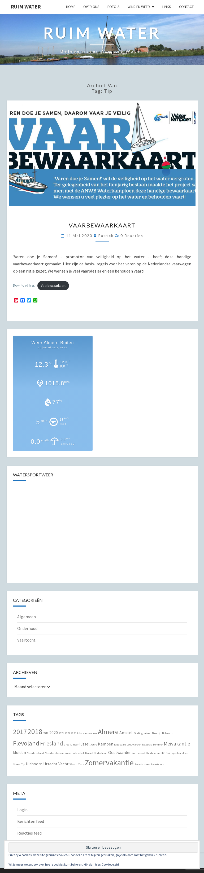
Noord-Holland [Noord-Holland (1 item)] (35, 753)
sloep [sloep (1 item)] (185, 753)
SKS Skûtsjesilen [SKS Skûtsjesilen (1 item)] (170, 753)
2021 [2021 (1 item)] (61, 733)
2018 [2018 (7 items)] (35, 731)
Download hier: (24, 285)
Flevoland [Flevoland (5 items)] (26, 743)
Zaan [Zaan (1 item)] (81, 764)
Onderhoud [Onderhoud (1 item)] (100, 753)
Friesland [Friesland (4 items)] (51, 743)
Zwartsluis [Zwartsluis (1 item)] (157, 764)
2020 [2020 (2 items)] (53, 732)
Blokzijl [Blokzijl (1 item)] (156, 733)
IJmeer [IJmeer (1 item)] (74, 744)
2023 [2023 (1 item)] (73, 733)
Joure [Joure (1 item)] (93, 744)
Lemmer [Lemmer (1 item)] (158, 744)
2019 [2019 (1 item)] (46, 733)
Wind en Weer (139, 6)
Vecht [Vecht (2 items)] (63, 763)
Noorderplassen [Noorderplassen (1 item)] (54, 753)
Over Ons (91, 6)
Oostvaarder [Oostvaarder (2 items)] (119, 752)
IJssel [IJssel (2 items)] (84, 744)
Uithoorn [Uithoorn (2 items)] (34, 763)
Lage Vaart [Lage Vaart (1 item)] (120, 744)
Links (166, 6)
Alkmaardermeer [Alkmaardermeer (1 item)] (87, 733)
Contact (186, 6)
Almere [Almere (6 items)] (108, 731)
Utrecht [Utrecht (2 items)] (50, 763)
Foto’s (113, 6)
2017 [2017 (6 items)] (20, 731)
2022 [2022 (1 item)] (67, 733)
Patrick (106, 235)
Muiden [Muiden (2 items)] (19, 752)
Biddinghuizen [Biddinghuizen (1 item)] (142, 733)
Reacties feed (29, 833)
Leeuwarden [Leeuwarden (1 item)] (134, 744)
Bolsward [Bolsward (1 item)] (167, 733)
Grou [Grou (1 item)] (67, 744)
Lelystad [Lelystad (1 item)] (147, 744)
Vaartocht (26, 640)
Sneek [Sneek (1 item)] (16, 764)
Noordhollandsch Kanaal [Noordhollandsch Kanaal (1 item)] (78, 753)
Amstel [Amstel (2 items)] (126, 732)
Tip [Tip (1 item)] (23, 764)
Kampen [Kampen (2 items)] (105, 744)
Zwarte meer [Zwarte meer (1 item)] (142, 764)
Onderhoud (27, 628)
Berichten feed (30, 821)
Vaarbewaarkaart (102, 225)
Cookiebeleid (110, 864)
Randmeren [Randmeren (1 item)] (153, 753)
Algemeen (26, 616)
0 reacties (131, 235)
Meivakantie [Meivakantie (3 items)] (177, 743)
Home (70, 6)
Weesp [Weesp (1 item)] (73, 764)
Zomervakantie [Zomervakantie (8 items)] (109, 762)
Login (22, 809)
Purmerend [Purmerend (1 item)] (138, 753)
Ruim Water (26, 6)
